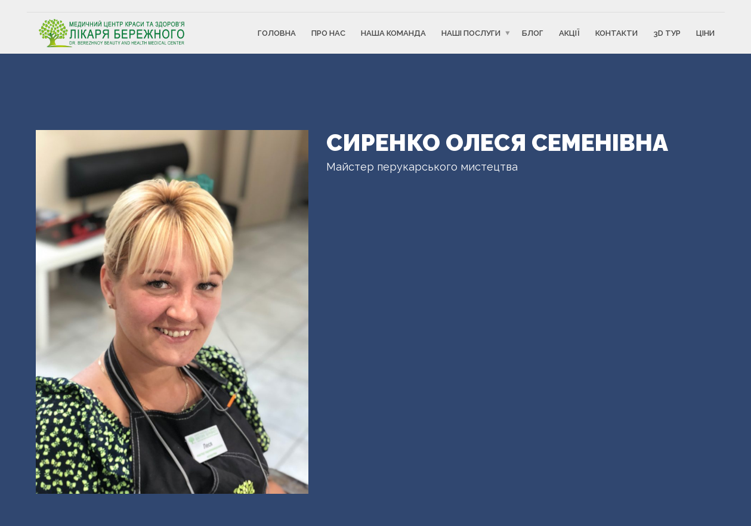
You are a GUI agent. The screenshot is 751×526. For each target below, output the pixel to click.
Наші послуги (470, 33)
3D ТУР (667, 33)
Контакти (616, 33)
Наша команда (393, 33)
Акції (569, 33)
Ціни (705, 33)
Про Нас (328, 33)
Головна (277, 33)
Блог (532, 33)
